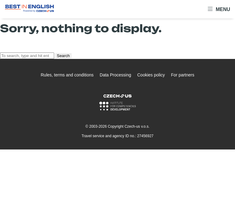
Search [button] (63, 55)
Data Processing (115, 74)
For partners (182, 74)
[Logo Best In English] (29, 9)
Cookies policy (151, 74)
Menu (219, 9)
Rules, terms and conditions (67, 74)
